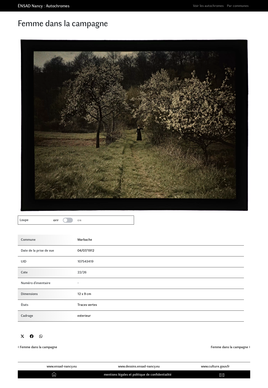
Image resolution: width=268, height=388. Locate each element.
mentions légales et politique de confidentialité (137, 374)
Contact (222, 374)
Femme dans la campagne (37, 347)
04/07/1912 (85, 250)
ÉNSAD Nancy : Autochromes (44, 5)
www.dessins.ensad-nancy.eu (139, 366)
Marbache (84, 239)
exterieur (84, 315)
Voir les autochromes (208, 5)
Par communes (238, 5)
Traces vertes (87, 304)
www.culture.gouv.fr (215, 366)
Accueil (54, 374)
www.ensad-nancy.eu (62, 366)
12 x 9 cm (84, 293)
